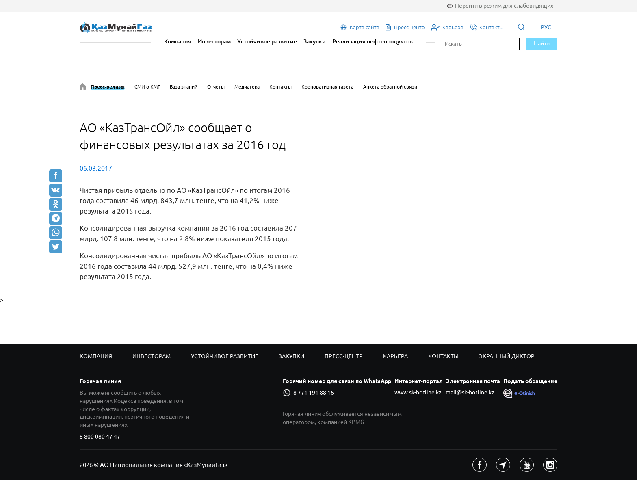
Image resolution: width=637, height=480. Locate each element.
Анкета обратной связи (390, 86)
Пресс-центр (344, 356)
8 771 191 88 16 (308, 393)
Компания (177, 41)
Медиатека (247, 86)
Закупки (314, 41)
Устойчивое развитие (267, 41)
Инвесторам (214, 41)
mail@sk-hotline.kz (470, 392)
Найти (542, 43)
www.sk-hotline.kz (418, 392)
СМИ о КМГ (147, 86)
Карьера (395, 356)
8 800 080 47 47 (100, 436)
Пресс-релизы (108, 86)
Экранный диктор (507, 356)
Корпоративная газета (327, 86)
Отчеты (216, 86)
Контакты (280, 86)
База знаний (183, 86)
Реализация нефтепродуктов (372, 41)
